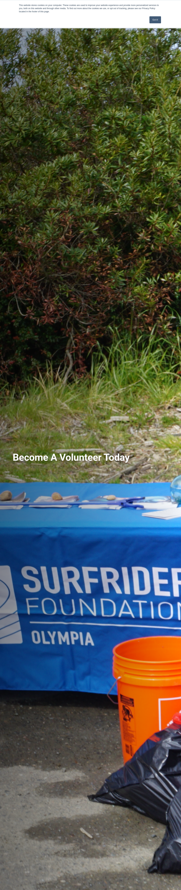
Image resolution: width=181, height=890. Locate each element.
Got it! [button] (155, 20)
